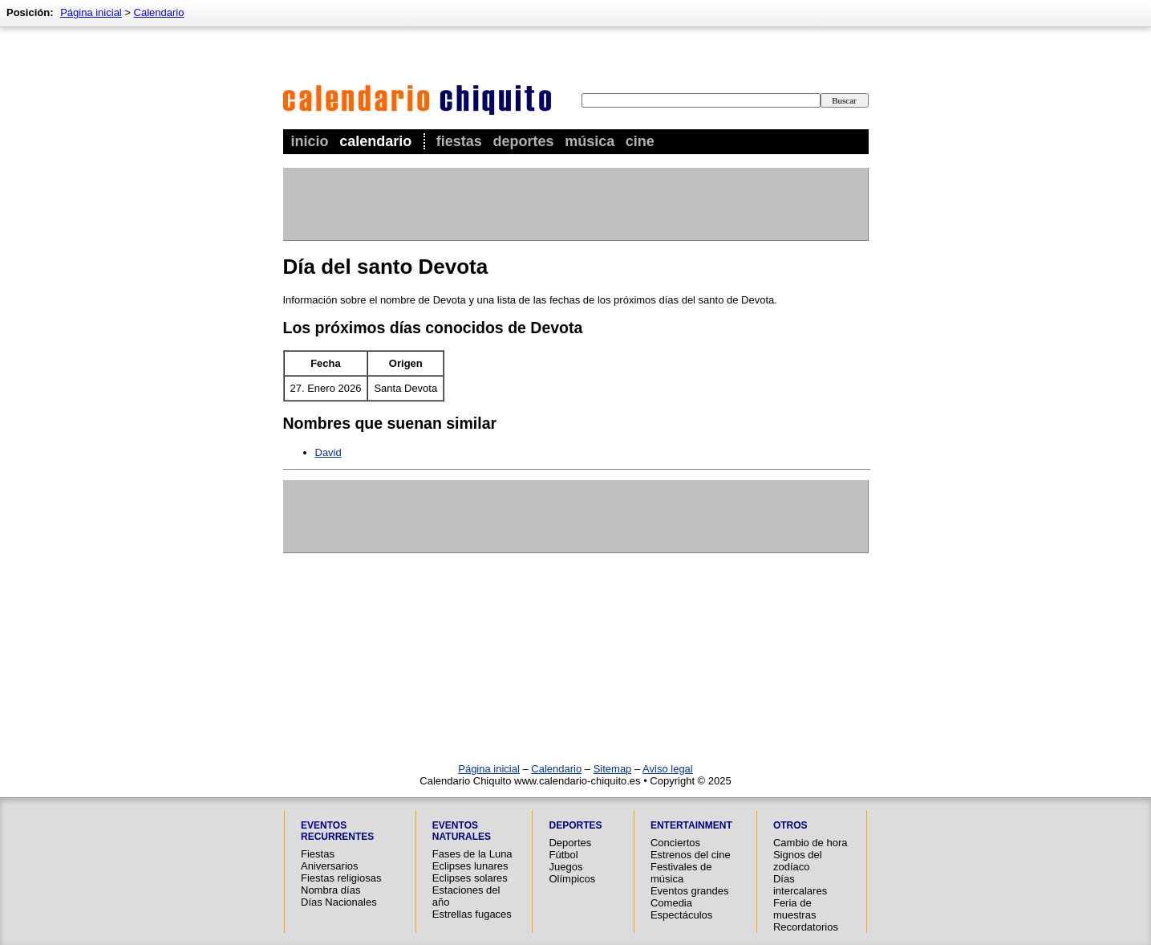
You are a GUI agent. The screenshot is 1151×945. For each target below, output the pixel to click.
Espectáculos (681, 915)
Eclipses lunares (470, 866)
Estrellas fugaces (472, 914)
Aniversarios (330, 866)
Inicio (310, 141)
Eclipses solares (470, 878)
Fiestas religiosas (341, 878)
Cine (640, 141)
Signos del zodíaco (797, 861)
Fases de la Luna (472, 854)
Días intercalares (800, 885)
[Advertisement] (575, 204)
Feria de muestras (794, 909)
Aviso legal (667, 769)
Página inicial (91, 12)
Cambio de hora (810, 843)
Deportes (522, 141)
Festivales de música (681, 873)
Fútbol (563, 855)
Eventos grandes (689, 891)
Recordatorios (805, 927)
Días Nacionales (339, 902)
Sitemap (613, 769)
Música (589, 141)
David (328, 452)
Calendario (375, 141)
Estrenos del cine (690, 855)
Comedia (671, 903)
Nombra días (330, 890)
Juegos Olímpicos (572, 873)
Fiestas (459, 141)
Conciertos (675, 843)
